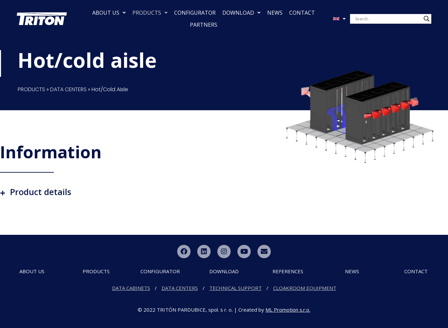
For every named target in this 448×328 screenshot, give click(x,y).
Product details (40, 191)
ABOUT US (109, 12)
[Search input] (387, 18)
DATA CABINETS (131, 288)
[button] (224, 192)
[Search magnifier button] (426, 18)
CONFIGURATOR (195, 12)
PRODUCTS (149, 12)
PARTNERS (203, 24)
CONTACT (302, 12)
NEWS (275, 12)
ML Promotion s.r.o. (287, 309)
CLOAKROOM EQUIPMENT (304, 288)
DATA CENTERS (68, 89)
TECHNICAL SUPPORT (235, 288)
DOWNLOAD (241, 12)
